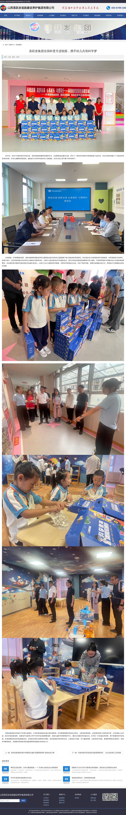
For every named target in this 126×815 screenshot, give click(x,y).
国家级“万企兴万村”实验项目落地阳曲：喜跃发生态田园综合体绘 (94, 767)
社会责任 (63, 15)
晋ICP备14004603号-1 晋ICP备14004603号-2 (41, 810)
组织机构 (46, 800)
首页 (5, 15)
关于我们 (17, 15)
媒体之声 (62, 802)
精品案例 (97, 15)
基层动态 (62, 800)
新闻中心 (29, 15)
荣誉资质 (46, 802)
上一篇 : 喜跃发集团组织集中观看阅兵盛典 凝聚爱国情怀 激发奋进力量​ (29, 753)
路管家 (77, 798)
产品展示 (86, 15)
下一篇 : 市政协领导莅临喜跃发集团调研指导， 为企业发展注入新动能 (96, 753)
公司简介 (46, 798)
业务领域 (40, 15)
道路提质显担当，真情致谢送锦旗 (83, 778)
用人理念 (93, 800)
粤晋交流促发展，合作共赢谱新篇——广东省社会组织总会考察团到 (34, 767)
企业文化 (46, 805)
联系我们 (120, 15)
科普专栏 (109, 15)
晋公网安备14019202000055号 (62, 810)
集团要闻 (19, 44)
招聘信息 (93, 798)
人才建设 (52, 15)
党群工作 (74, 15)
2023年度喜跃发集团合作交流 (21, 778)
